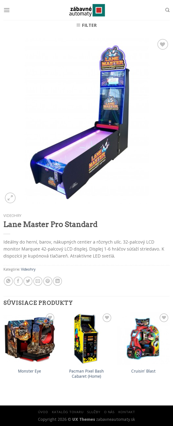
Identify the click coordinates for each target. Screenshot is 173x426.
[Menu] (6, 10)
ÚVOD (43, 412)
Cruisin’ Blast (143, 371)
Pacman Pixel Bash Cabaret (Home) (86, 373)
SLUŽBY (93, 412)
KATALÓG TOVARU (67, 412)
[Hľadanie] (167, 10)
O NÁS (109, 412)
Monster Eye (29, 371)
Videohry (12, 215)
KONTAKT (126, 412)
